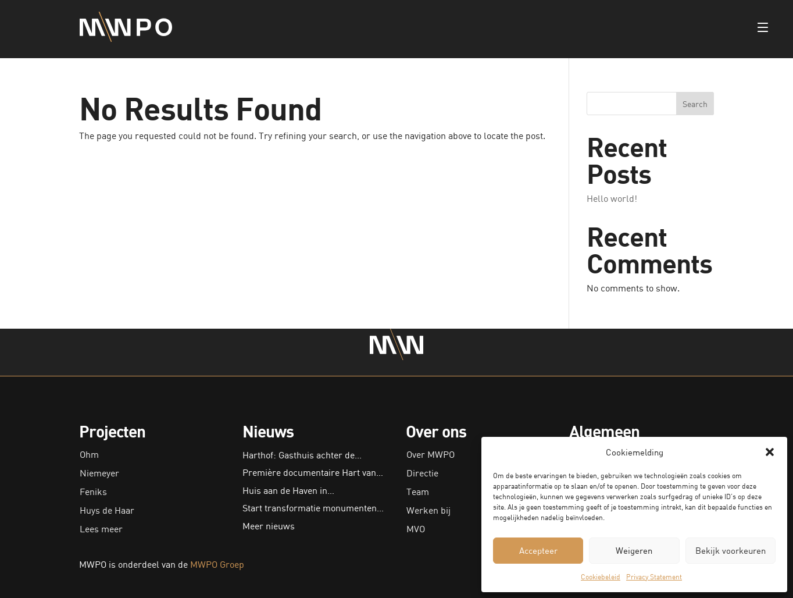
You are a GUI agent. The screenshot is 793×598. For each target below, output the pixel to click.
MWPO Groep (217, 564)
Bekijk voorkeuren (730, 550)
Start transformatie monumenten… (313, 508)
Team (417, 491)
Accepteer (538, 550)
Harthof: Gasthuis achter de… (302, 455)
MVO (415, 529)
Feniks (93, 491)
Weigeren (634, 550)
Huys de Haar (107, 510)
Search (695, 104)
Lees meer (101, 529)
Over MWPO (430, 454)
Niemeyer (99, 473)
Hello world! (612, 198)
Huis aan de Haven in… (288, 490)
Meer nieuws (268, 526)
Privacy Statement (654, 576)
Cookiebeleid (600, 576)
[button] (770, 452)
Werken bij (428, 510)
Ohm (89, 454)
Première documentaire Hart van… (312, 472)
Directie (422, 473)
